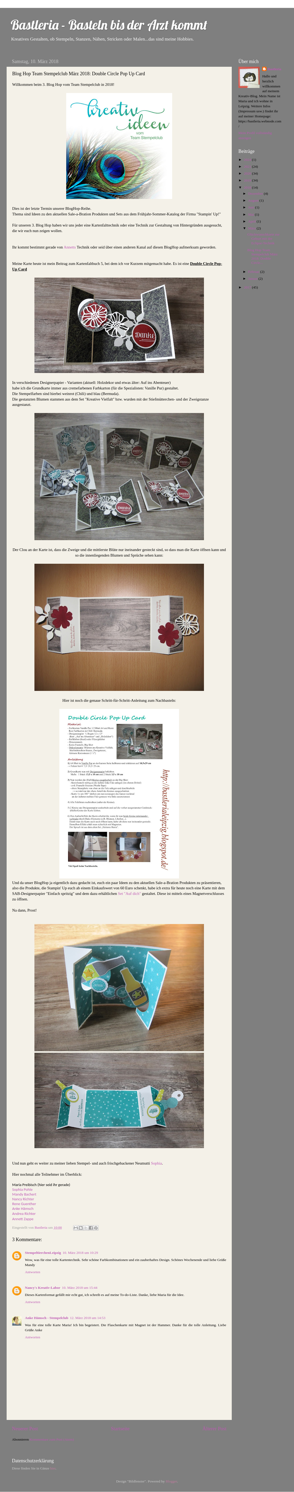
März (252, 228)
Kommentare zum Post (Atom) (52, 1439)
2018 (248, 187)
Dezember (256, 194)
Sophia (156, 1163)
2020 (248, 173)
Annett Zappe (22, 1218)
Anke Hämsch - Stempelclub (46, 1318)
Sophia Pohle (22, 1189)
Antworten (32, 1272)
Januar (253, 279)
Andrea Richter (24, 1213)
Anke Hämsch (22, 1208)
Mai (251, 214)
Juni (251, 207)
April (252, 221)
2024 (248, 160)
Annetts (70, 247)
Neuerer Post (25, 1428)
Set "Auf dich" (129, 893)
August (253, 200)
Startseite (120, 1428)
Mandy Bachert (24, 1194)
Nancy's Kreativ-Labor (42, 1288)
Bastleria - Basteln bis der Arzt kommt (109, 24)
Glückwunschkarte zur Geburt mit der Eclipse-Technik (263, 238)
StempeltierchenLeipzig (43, 1253)
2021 (248, 166)
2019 (248, 180)
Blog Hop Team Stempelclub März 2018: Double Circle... (262, 256)
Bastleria (274, 69)
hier (52, 1468)
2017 (248, 287)
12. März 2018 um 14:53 (87, 1318)
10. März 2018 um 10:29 (80, 1253)
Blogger (171, 1481)
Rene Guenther (24, 1203)
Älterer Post (214, 1428)
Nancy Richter (23, 1199)
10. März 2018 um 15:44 (79, 1288)
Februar (254, 272)
